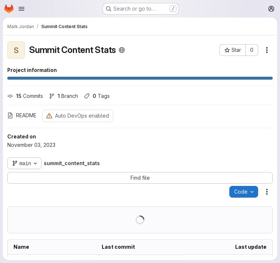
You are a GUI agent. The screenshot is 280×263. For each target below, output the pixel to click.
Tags (97, 96)
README (21, 115)
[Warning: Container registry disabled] (49, 116)
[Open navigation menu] (21, 9)
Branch (63, 96)
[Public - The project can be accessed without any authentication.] (122, 50)
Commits (25, 96)
